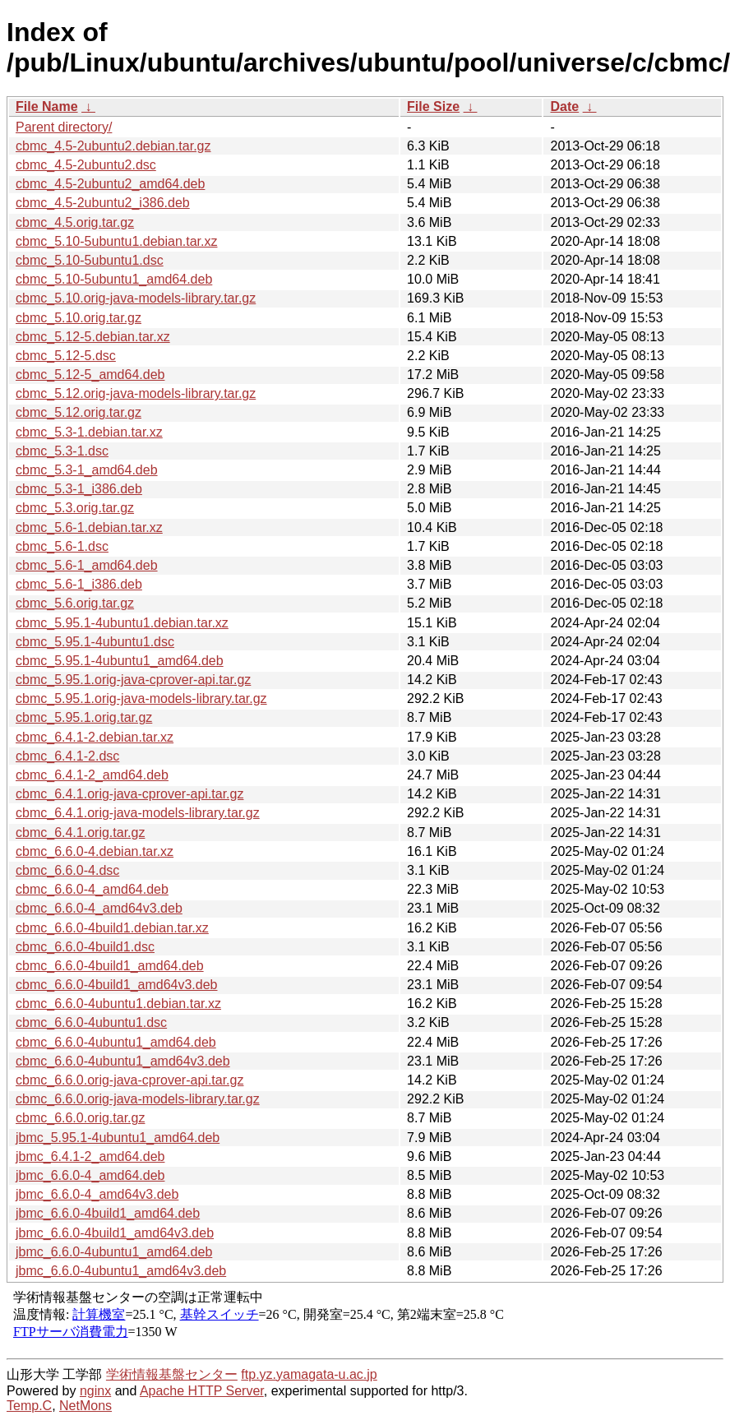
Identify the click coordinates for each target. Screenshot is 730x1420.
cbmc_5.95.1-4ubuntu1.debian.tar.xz (122, 623)
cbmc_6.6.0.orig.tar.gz (80, 1118)
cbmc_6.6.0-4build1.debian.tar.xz (112, 928)
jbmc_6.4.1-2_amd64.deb (90, 1156)
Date (564, 106)
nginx (95, 1391)
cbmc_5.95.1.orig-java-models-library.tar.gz (141, 698)
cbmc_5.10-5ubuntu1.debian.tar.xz (117, 241)
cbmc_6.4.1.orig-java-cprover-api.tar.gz (129, 794)
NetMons (85, 1406)
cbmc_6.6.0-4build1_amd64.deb (110, 966)
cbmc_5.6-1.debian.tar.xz (89, 527)
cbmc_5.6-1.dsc (62, 546)
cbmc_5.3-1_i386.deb (79, 489)
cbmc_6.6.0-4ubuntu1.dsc (91, 1022)
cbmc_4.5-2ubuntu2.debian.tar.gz (113, 146)
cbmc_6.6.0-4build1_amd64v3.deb (117, 985)
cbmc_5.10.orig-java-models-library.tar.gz (136, 298)
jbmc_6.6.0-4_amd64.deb (90, 1175)
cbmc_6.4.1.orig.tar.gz (80, 833)
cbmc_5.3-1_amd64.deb (87, 470)
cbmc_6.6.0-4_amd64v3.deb (99, 908)
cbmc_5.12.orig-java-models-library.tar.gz (136, 393)
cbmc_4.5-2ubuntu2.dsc (86, 165)
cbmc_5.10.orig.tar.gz (78, 318)
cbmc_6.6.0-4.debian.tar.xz (94, 851)
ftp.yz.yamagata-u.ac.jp (309, 1374)
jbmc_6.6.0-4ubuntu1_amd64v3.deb (121, 1271)
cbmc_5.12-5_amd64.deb (90, 375)
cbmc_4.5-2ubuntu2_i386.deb (103, 203)
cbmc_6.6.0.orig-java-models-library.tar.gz (138, 1099)
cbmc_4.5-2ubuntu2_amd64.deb (110, 184)
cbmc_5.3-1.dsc (62, 451)
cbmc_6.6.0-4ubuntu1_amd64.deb (116, 1042)
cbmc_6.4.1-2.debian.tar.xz (94, 737)
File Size (433, 106)
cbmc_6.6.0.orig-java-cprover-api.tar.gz (129, 1080)
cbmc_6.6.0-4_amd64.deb (92, 889)
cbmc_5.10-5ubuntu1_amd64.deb (114, 279)
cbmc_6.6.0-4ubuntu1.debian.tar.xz (118, 1004)
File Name (47, 106)
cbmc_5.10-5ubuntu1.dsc (90, 260)
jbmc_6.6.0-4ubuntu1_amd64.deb (114, 1252)
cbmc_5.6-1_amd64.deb (87, 565)
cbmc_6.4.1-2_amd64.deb (92, 775)
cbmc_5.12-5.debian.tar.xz (93, 337)
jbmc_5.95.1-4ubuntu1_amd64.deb (117, 1138)
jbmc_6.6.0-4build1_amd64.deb (108, 1213)
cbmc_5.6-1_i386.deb (79, 584)
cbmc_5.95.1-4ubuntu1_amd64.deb (120, 661)
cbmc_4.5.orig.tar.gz (75, 222)
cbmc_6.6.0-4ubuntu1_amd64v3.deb (123, 1061)
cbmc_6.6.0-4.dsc (67, 870)
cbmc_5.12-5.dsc (66, 356)
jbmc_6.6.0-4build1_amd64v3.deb (115, 1233)
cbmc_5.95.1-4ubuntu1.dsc (95, 642)
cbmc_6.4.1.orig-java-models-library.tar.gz (138, 813)
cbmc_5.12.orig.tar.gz (78, 412)
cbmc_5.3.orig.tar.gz (75, 508)
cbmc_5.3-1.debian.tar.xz (89, 432)
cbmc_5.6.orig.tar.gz (75, 603)
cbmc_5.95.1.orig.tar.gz (84, 717)
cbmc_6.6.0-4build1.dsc (85, 947)
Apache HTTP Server (202, 1391)
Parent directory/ (64, 127)
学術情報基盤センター (172, 1374)
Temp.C (29, 1406)
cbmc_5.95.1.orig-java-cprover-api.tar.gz (133, 680)
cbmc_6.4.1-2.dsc (67, 756)
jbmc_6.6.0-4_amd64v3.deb (97, 1194)
